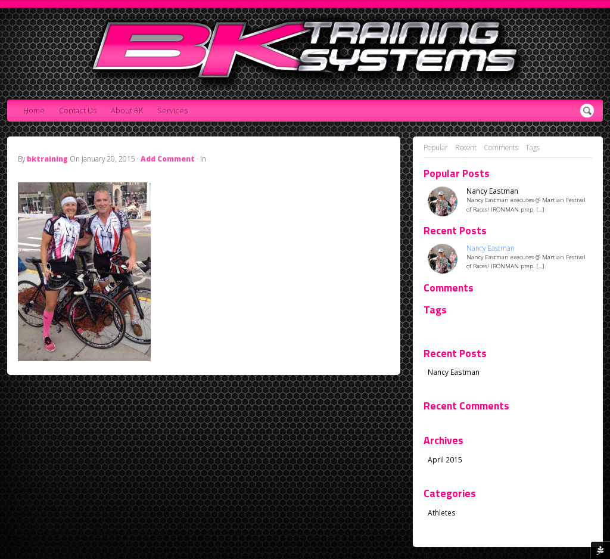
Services (172, 110)
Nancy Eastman (492, 191)
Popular (436, 147)
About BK (127, 110)
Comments (501, 147)
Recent (466, 147)
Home (34, 110)
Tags (532, 147)
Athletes (442, 512)
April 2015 (445, 459)
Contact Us (78, 110)
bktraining (47, 158)
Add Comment (168, 158)
